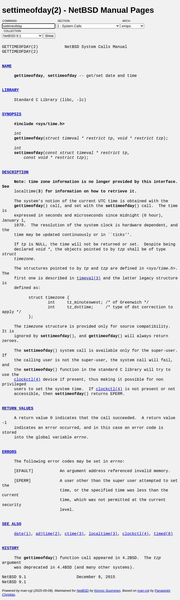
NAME (7, 66)
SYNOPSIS (11, 114)
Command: (11, 20)
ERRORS (9, 452)
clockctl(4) (27, 379)
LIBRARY (10, 90)
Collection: (13, 30)
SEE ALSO (11, 524)
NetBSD (83, 590)
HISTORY (10, 548)
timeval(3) (89, 278)
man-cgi (143, 590)
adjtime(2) (48, 534)
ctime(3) (74, 534)
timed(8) (163, 534)
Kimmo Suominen (107, 590)
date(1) (22, 534)
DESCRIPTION (15, 172)
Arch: (128, 20)
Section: (65, 20)
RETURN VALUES (17, 408)
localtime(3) (103, 534)
